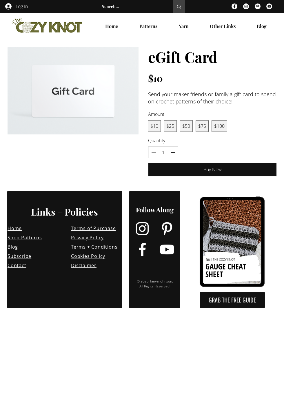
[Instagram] (246, 6)
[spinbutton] (163, 152)
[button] (148, 26)
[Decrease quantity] (153, 152)
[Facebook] (234, 6)
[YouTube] (269, 6)
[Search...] (131, 6)
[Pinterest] (258, 6)
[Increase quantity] (172, 152)
